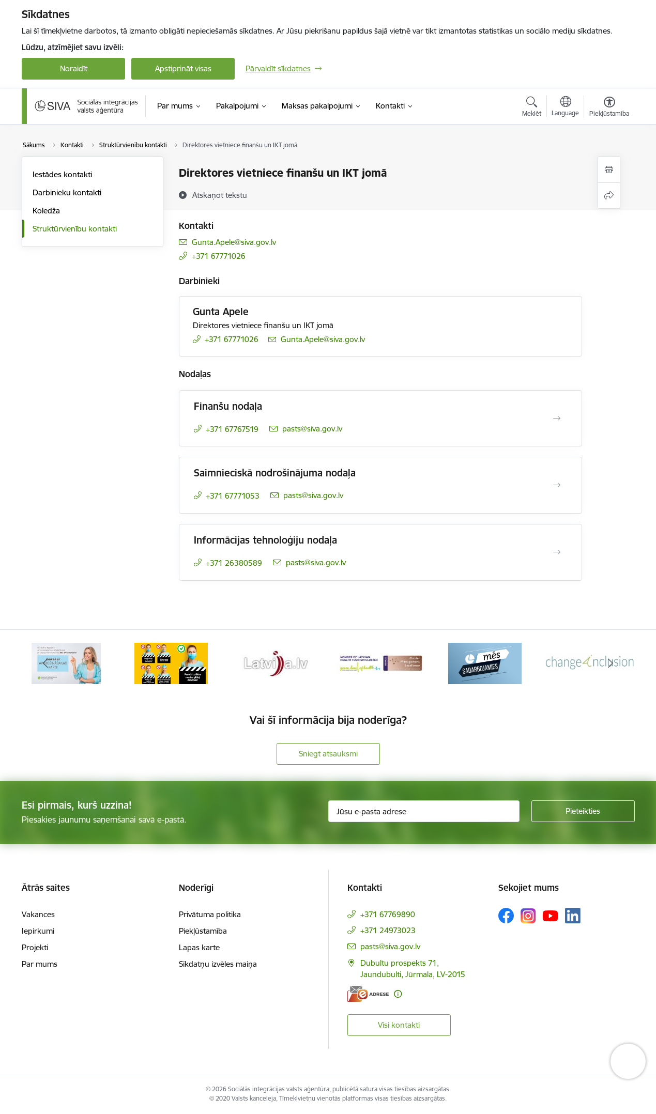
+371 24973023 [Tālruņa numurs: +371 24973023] (388, 930)
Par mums (39, 964)
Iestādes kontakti (62, 174)
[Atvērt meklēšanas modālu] (531, 108)
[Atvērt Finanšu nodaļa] (556, 418)
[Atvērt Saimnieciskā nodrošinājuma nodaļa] (556, 485)
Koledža (46, 210)
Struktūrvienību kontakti (75, 229)
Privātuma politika (210, 914)
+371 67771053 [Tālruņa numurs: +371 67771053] (233, 496)
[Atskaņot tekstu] (219, 195)
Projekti (35, 947)
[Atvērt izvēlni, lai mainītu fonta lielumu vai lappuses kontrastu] (609, 108)
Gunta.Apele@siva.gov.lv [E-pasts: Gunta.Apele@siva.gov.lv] (234, 242)
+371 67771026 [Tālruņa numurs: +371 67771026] (219, 256)
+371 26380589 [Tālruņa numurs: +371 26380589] (234, 563)
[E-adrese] (368, 993)
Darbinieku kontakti (67, 192)
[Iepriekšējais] (45, 663)
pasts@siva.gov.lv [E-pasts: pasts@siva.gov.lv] (312, 429)
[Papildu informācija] (398, 994)
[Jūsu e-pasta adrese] (424, 811)
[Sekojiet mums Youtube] (550, 915)
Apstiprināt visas (183, 68)
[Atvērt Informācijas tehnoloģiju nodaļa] (556, 552)
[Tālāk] (611, 663)
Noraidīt (73, 68)
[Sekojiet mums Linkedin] (573, 915)
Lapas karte (199, 947)
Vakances (38, 914)
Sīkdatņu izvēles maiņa (218, 964)
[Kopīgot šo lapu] (609, 195)
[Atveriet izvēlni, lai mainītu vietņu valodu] (565, 107)
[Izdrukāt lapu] (609, 169)
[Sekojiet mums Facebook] (506, 915)
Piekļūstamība (203, 931)
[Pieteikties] (583, 811)
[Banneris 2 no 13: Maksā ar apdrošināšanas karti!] (171, 663)
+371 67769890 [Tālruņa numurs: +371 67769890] (387, 914)
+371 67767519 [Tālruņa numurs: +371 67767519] (232, 429)
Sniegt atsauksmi (328, 754)
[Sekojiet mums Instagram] (528, 915)
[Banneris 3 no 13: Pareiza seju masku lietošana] (275, 663)
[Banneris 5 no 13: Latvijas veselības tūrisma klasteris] (485, 663)
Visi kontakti (399, 1025)
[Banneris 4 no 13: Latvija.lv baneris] (380, 663)
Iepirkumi (38, 931)
